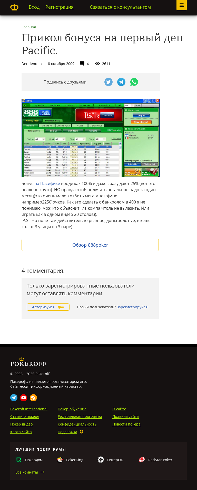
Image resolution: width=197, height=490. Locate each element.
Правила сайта (125, 416)
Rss (33, 397)
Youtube (23, 397)
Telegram (13, 397)
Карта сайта (21, 431)
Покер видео (21, 424)
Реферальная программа (80, 416)
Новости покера (126, 424)
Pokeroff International (28, 408)
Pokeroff (14, 7)
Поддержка (67, 431)
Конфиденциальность (77, 424)
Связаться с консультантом (120, 7)
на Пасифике (47, 183)
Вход (34, 7)
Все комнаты (26, 472)
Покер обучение (72, 408)
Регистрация (59, 7)
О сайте (119, 408)
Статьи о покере (24, 416)
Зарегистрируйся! (133, 306)
